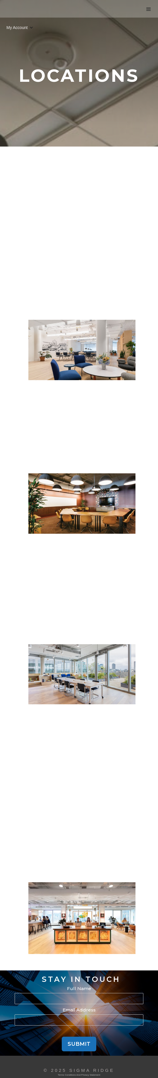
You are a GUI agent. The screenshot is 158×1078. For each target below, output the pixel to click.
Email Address (79, 1010)
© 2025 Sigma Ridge (79, 1070)
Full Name (79, 988)
